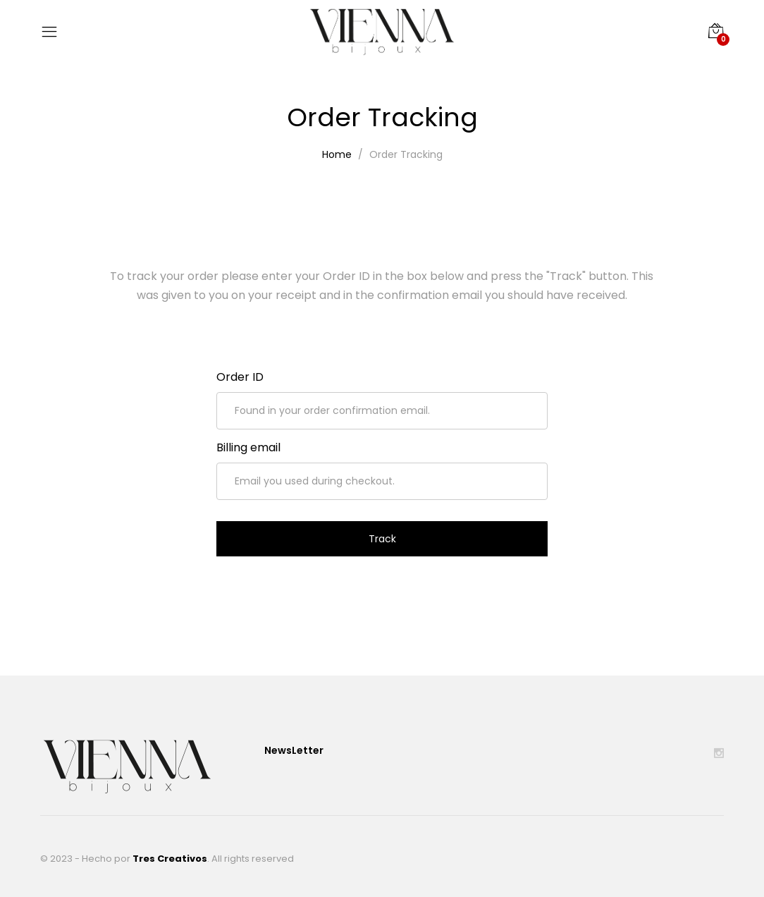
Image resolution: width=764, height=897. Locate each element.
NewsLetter (294, 750)
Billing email (248, 447)
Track (382, 539)
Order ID (240, 377)
